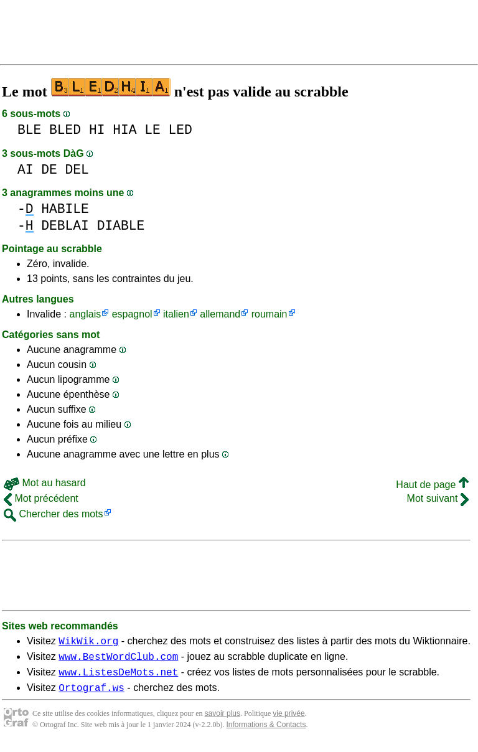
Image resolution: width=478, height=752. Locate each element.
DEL (77, 170)
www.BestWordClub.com (118, 660)
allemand (220, 314)
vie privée (288, 721)
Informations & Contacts (266, 732)
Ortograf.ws (91, 695)
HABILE (65, 209)
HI (97, 130)
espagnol (132, 314)
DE (49, 170)
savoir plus (222, 721)
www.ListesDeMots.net (118, 677)
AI (25, 170)
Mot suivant (438, 498)
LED (180, 130)
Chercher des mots (53, 514)
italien (176, 314)
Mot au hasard (45, 482)
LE (152, 130)
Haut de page (432, 484)
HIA (124, 130)
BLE (29, 130)
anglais (85, 314)
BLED (65, 130)
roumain (269, 314)
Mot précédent (41, 498)
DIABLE (121, 226)
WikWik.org (88, 642)
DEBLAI (65, 226)
